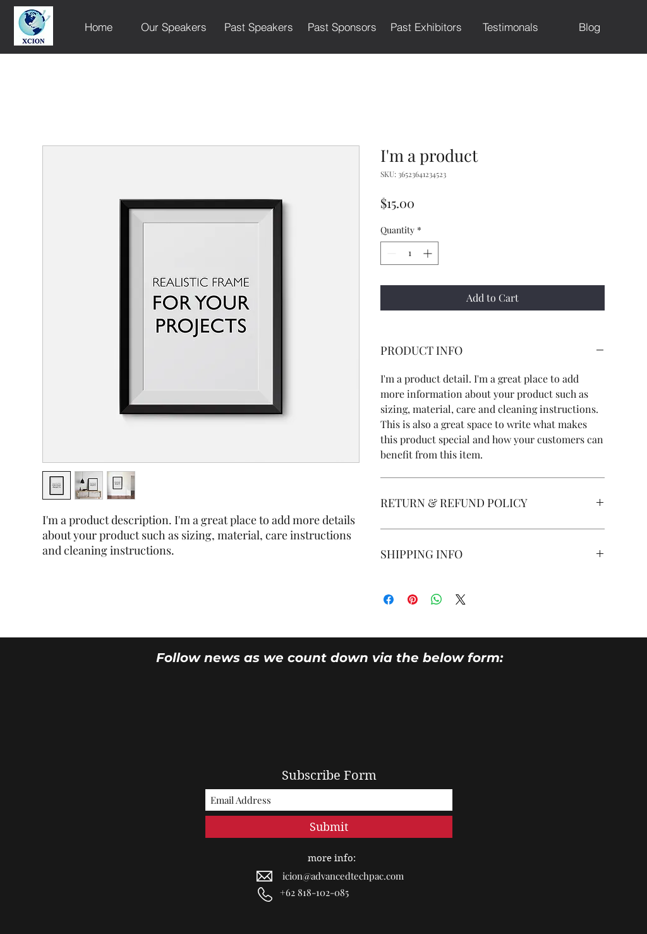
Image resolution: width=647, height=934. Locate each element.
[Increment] (429, 253)
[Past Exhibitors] (426, 26)
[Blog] (589, 26)
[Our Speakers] (173, 26)
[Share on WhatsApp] (436, 599)
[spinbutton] (409, 253)
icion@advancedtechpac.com (343, 875)
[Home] (99, 26)
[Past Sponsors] (342, 26)
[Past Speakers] (259, 26)
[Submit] (328, 827)
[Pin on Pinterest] (412, 599)
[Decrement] (390, 253)
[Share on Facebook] (388, 599)
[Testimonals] (510, 26)
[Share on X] (460, 599)
